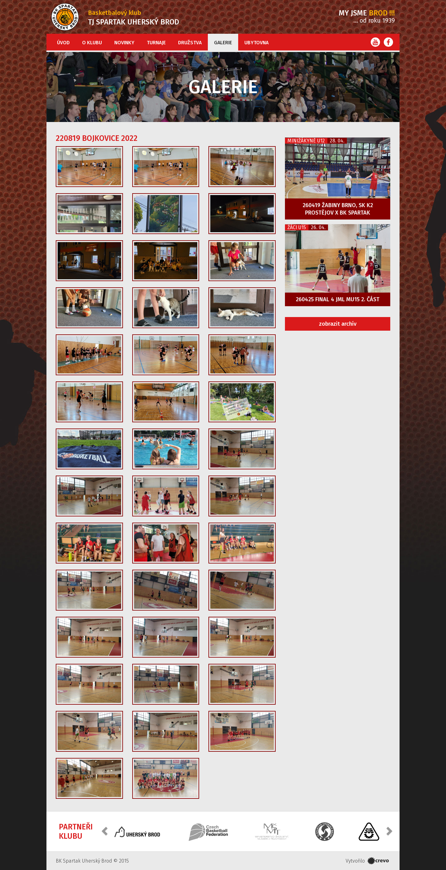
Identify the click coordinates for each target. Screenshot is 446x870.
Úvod (63, 43)
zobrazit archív (337, 323)
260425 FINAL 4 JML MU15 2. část (337, 299)
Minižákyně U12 (306, 141)
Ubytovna (256, 43)
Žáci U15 (296, 227)
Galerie (223, 43)
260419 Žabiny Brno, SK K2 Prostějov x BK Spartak (338, 209)
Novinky (124, 43)
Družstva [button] (190, 43)
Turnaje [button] (156, 43)
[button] (105, 831)
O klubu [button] (92, 43)
